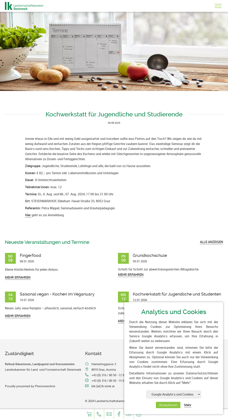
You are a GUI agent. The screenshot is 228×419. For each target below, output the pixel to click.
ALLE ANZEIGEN (211, 242)
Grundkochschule (150, 255)
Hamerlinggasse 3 (103, 364)
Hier (28, 215)
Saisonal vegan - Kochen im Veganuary (57, 294)
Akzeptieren (168, 405)
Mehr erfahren (17, 277)
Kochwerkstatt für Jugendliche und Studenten (177, 294)
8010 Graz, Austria (103, 369)
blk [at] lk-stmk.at (103, 386)
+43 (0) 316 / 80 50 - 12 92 (108, 375)
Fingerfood (30, 255)
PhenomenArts (45, 386)
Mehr (187, 405)
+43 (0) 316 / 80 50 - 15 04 (108, 381)
